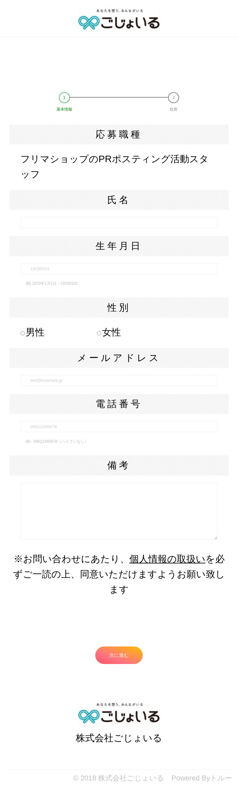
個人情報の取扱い (167, 558)
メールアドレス (119, 357)
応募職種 (119, 134)
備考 (119, 465)
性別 (119, 307)
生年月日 (119, 245)
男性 (32, 332)
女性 (109, 332)
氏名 (119, 199)
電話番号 (119, 403)
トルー (221, 778)
